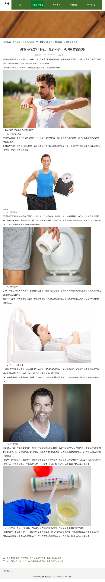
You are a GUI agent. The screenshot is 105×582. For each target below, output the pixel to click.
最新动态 (74, 5)
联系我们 (91, 5)
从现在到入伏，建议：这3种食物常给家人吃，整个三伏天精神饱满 (36, 561)
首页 (20, 5)
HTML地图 (68, 577)
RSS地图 (60, 577)
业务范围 (56, 5)
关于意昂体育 (37, 5)
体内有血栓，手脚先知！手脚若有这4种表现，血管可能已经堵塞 (35, 558)
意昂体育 (17, 42)
